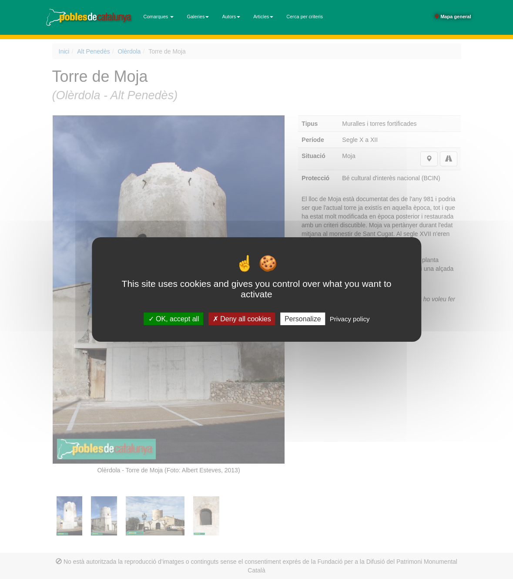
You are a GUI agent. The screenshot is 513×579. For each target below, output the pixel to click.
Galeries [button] (198, 16)
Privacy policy (350, 319)
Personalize (303, 319)
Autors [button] (231, 16)
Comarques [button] (159, 16)
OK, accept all (173, 319)
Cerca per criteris (304, 16)
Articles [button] (263, 16)
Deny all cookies (242, 319)
